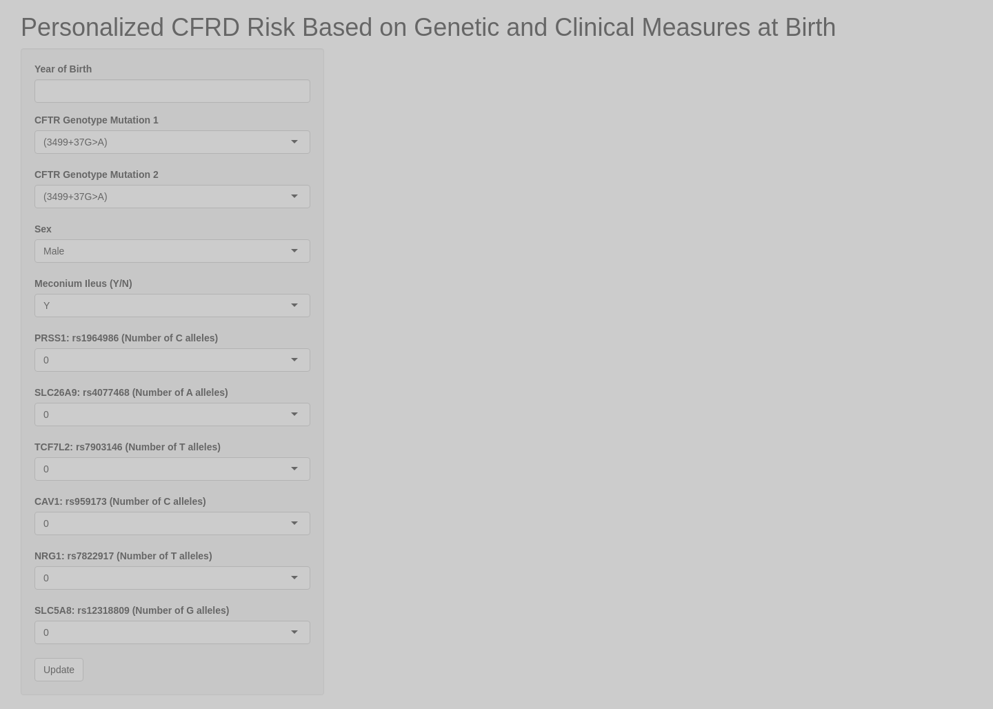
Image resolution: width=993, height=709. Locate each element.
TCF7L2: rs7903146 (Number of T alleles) (127, 446)
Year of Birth (63, 68)
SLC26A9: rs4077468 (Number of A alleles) (131, 392)
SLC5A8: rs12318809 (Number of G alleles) (131, 610)
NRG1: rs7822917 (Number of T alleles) (123, 555)
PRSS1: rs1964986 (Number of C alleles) (126, 337)
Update (58, 669)
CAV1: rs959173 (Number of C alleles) (120, 501)
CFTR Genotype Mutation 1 (96, 120)
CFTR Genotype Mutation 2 (96, 174)
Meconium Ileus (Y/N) (83, 283)
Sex (43, 228)
